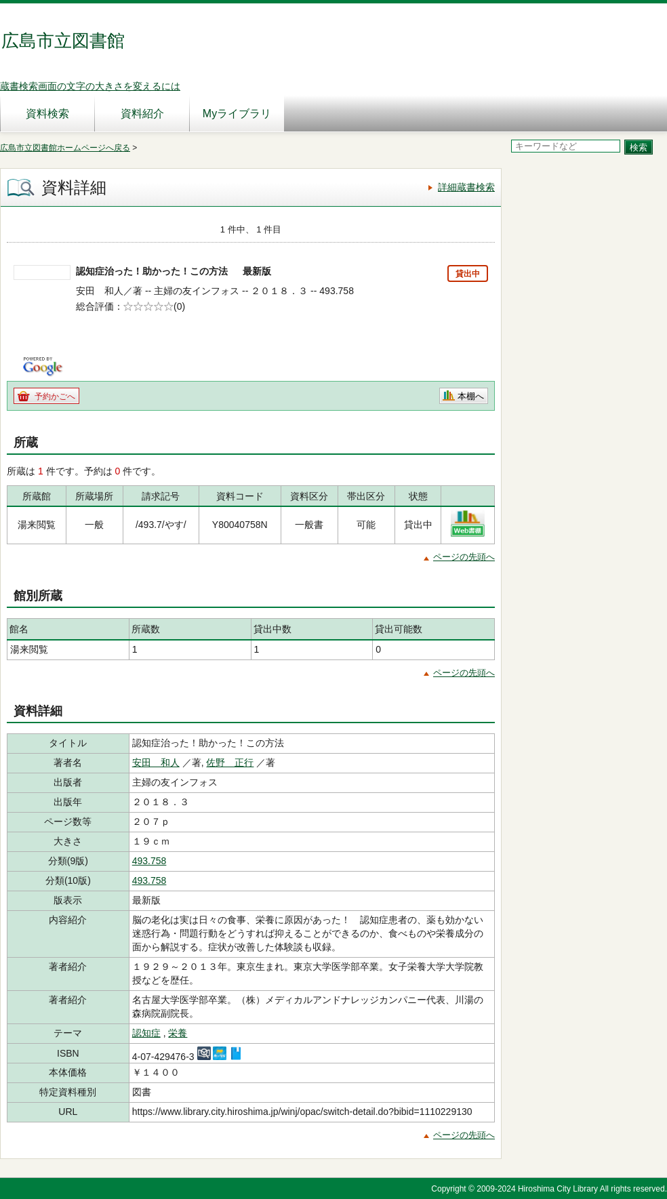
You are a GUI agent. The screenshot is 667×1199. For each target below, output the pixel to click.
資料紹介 (142, 113)
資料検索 (47, 113)
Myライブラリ (237, 113)
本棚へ (471, 396)
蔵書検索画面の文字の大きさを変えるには (90, 86)
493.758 (149, 860)
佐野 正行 (230, 762)
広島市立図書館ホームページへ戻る (65, 148)
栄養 (177, 1033)
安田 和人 (156, 762)
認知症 (146, 1033)
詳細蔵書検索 (466, 187)
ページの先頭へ (464, 557)
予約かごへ (55, 396)
